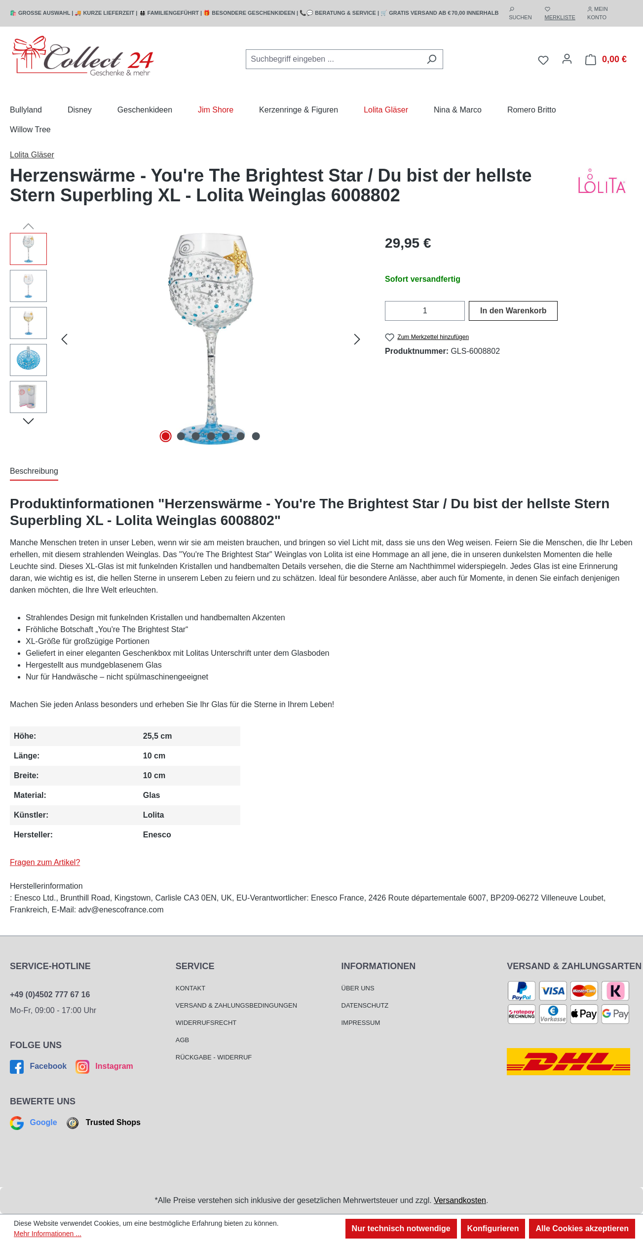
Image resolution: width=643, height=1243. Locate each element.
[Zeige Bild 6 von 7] (241, 436)
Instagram (103, 1066)
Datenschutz (365, 1005)
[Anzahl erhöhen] (459, 311)
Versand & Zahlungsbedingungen (236, 1005)
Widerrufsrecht (206, 1022)
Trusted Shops (102, 1122)
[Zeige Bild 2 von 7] (181, 436)
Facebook (39, 1066)
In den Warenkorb (513, 310)
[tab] (34, 472)
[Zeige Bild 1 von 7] (166, 436)
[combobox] (333, 59)
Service (195, 966)
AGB (182, 1040)
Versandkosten (460, 1200)
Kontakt (190, 988)
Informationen (378, 966)
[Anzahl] (425, 311)
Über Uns (358, 988)
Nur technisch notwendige (401, 1228)
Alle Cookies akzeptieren (582, 1228)
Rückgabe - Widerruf (214, 1057)
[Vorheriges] (64, 339)
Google (34, 1122)
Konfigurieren (493, 1228)
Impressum (360, 1022)
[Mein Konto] (567, 59)
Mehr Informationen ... (47, 1234)
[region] (187, 339)
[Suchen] (431, 59)
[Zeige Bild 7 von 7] (256, 436)
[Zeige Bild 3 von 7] (196, 436)
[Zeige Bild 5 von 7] (226, 436)
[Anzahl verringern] (391, 311)
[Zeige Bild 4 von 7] (211, 436)
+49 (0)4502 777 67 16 (50, 994)
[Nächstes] (357, 339)
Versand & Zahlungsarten (574, 966)
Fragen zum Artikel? (45, 862)
